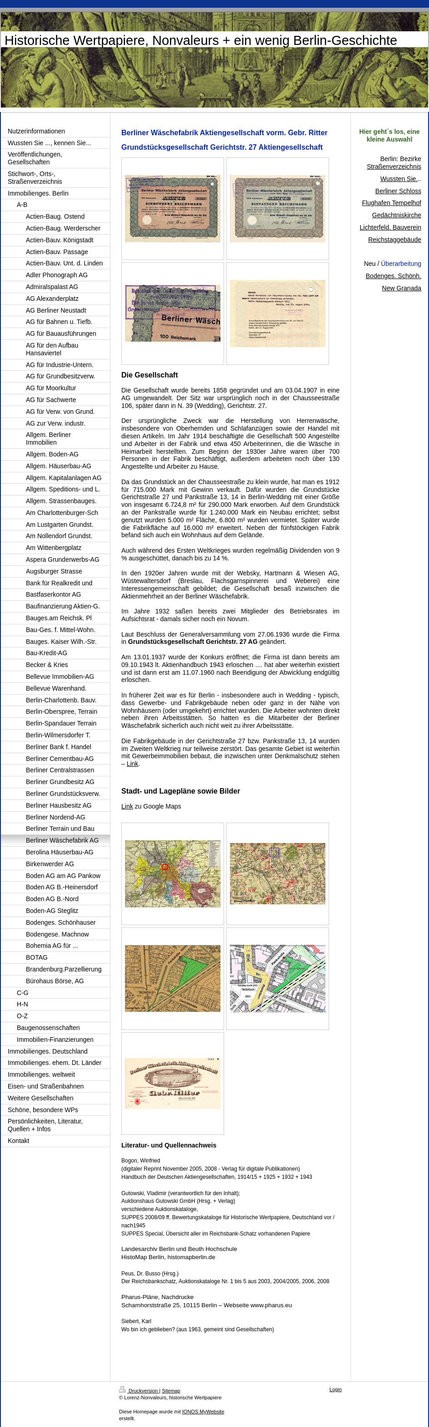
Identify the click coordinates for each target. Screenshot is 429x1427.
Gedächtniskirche (396, 215)
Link (133, 763)
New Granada (401, 288)
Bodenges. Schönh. (393, 276)
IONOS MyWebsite (203, 1411)
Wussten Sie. (399, 178)
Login (335, 1389)
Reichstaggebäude (394, 239)
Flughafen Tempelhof (392, 202)
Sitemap (171, 1390)
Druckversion (139, 1390)
